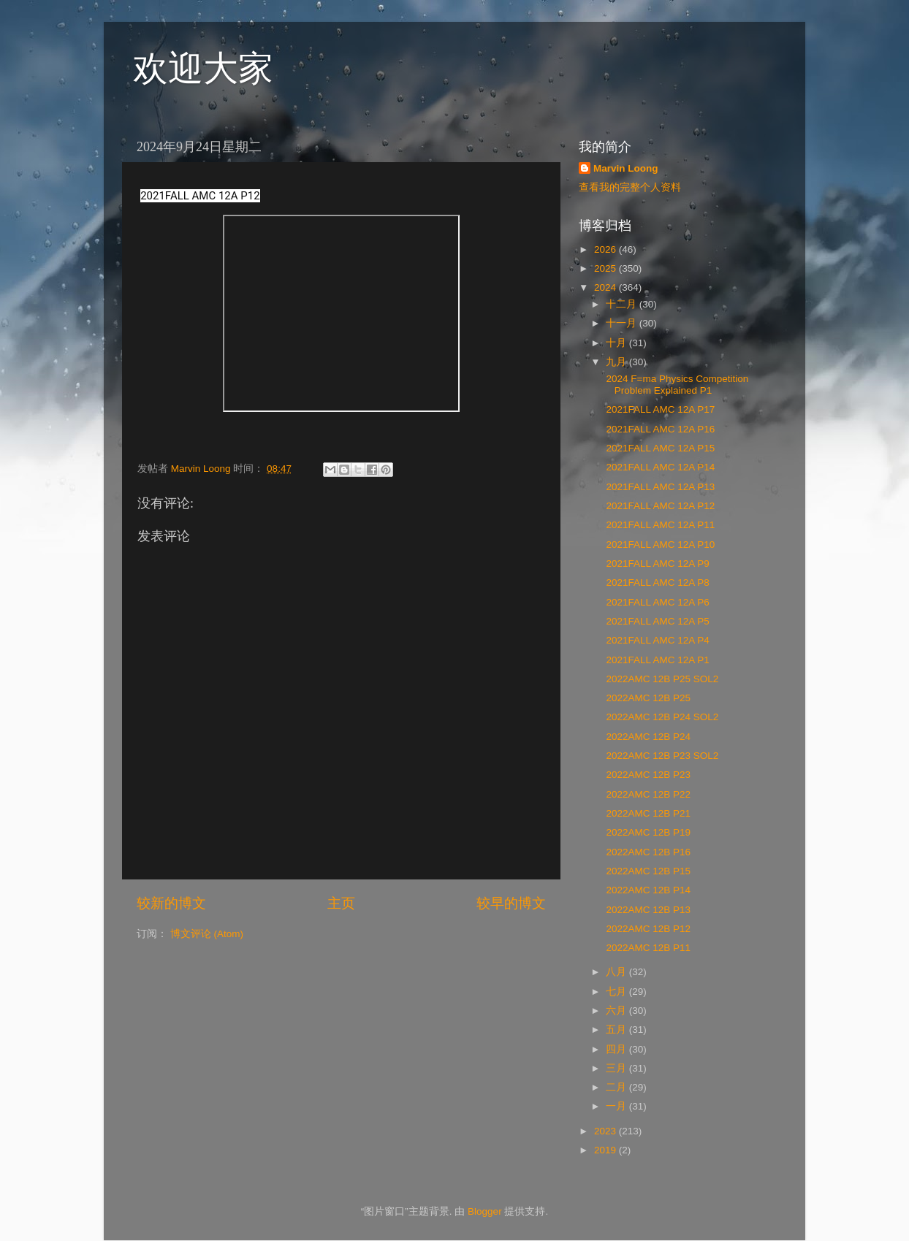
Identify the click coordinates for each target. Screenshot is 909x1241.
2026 (606, 249)
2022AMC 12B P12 (647, 928)
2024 (606, 287)
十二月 (622, 304)
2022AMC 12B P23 (647, 774)
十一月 (622, 323)
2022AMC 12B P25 (647, 697)
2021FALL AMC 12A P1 (657, 659)
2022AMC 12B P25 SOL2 (661, 678)
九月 (617, 361)
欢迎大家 (203, 68)
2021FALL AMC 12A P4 (657, 640)
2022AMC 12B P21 (647, 813)
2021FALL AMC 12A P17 (659, 409)
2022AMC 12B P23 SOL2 (661, 755)
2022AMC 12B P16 (647, 852)
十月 (617, 342)
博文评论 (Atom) (206, 933)
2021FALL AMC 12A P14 (659, 467)
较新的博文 (171, 903)
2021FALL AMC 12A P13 (659, 486)
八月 (617, 971)
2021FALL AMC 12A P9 (657, 563)
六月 (617, 1010)
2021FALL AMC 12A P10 (659, 544)
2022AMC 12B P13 (647, 909)
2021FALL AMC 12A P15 (659, 448)
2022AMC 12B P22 (647, 794)
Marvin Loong (625, 168)
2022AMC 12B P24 (647, 736)
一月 (617, 1106)
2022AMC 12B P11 (647, 947)
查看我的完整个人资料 (630, 187)
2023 (606, 1131)
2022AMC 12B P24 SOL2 (661, 716)
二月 (617, 1087)
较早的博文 (511, 903)
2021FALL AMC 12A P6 (657, 602)
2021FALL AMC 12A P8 (657, 582)
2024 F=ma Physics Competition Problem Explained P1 (676, 384)
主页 (341, 903)
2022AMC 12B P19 (647, 832)
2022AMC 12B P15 (647, 871)
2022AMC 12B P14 (647, 890)
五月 (617, 1029)
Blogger (485, 1211)
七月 (617, 991)
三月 (617, 1068)
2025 (606, 268)
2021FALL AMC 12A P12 (659, 505)
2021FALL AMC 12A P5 (657, 621)
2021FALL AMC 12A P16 (659, 429)
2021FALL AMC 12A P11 (659, 524)
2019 (606, 1150)
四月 (617, 1049)
